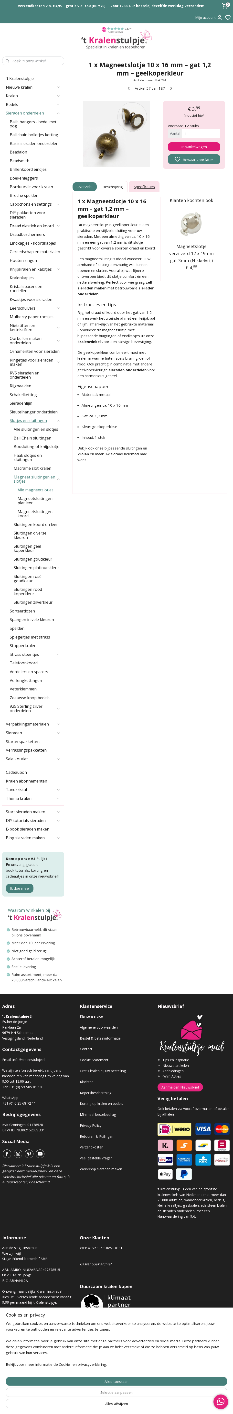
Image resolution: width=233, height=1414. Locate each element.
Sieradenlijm (21, 403)
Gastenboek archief (96, 1264)
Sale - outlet (33, 759)
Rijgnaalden (20, 386)
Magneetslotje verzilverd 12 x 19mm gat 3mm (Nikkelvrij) (191, 254)
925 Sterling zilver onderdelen (35, 708)
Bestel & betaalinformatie (100, 1038)
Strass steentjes (35, 654)
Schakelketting (23, 394)
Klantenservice (91, 1016)
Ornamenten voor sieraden (35, 351)
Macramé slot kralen (32, 468)
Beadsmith (19, 160)
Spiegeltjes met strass (30, 637)
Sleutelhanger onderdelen (34, 412)
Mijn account (208, 17)
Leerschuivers (35, 308)
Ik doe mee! (20, 888)
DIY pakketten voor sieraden (27, 215)
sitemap (133, 1405)
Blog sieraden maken (33, 838)
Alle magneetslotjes (35, 490)
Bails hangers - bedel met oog (33, 124)
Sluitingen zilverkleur (33, 602)
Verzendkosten (91, 1147)
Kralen (33, 95)
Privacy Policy (90, 1125)
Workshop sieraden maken (101, 1169)
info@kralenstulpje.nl (28, 1059)
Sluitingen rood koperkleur (28, 591)
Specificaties (144, 186)
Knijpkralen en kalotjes (35, 269)
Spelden (17, 628)
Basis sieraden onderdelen (34, 143)
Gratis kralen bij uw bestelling (103, 1071)
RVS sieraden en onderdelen (24, 375)
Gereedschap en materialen (35, 251)
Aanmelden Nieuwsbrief (180, 1087)
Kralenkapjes (22, 277)
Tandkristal (33, 789)
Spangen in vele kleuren (32, 619)
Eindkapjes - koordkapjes (33, 243)
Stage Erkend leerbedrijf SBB (25, 1258)
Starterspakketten (23, 741)
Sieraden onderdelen (33, 113)
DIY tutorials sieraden (33, 820)
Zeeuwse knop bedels (30, 697)
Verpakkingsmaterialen (33, 724)
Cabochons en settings (35, 204)
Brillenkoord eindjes (28, 169)
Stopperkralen (23, 645)
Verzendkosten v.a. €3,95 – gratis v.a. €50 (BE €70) (62, 5)
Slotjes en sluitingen (35, 420)
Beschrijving (113, 186)
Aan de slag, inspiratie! (20, 1247)
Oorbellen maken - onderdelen (35, 340)
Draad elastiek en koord (35, 226)
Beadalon (18, 152)
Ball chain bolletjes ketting (34, 134)
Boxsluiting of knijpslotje (36, 446)
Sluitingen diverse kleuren (30, 535)
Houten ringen (23, 260)
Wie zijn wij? (11, 1253)
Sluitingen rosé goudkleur (28, 578)
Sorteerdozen (22, 611)
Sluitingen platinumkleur (36, 567)
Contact (86, 1049)
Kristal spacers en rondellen (26, 289)
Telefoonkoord (24, 663)
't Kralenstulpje (20, 78)
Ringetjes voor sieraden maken (35, 362)
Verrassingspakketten (26, 750)
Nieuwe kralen (33, 87)
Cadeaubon (16, 772)
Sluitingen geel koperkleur (27, 548)
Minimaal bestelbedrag (98, 1114)
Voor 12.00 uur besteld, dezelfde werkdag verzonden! (157, 5)
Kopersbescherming (95, 1092)
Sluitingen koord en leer (36, 524)
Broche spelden (24, 195)
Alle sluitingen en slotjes (36, 429)
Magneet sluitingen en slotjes (37, 479)
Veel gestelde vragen (96, 1158)
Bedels (33, 104)
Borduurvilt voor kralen (31, 187)
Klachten (87, 1082)
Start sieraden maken (33, 811)
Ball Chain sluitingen (32, 438)
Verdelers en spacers (29, 671)
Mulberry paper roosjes (31, 316)
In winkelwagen (194, 146)
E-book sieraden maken (27, 829)
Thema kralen (33, 798)
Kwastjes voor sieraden (31, 299)
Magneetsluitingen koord (35, 514)
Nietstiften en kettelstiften (35, 328)
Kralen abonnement (21, 1318)
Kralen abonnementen (26, 781)
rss (144, 1405)
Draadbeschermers (27, 234)
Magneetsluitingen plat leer (35, 501)
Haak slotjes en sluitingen (28, 457)
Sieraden (33, 733)
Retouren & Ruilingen (96, 1136)
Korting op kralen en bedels (101, 1103)
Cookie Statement (94, 1060)
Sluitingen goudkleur (33, 559)
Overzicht (84, 186)
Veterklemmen (23, 689)
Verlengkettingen (26, 680)
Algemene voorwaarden (99, 1027)
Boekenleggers (24, 178)
